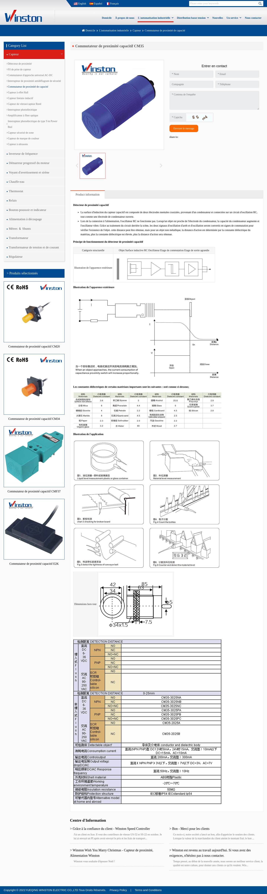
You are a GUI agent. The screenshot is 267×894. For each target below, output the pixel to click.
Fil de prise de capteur (19, 69)
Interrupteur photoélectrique (22, 109)
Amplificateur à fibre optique (23, 115)
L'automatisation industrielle (154, 18)
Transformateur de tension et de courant (34, 247)
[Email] (237, 74)
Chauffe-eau (16, 181)
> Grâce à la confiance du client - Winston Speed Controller (110, 829)
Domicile (107, 18)
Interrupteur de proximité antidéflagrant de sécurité (34, 81)
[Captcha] (177, 117)
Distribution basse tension (191, 18)
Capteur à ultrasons (18, 144)
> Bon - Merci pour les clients (189, 829)
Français (112, 3)
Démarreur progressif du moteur (29, 163)
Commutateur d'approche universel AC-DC (30, 75)
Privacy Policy (118, 890)
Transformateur (18, 238)
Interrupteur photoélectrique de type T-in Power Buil (32, 124)
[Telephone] (237, 84)
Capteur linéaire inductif (20, 98)
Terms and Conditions (148, 890)
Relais (13, 200)
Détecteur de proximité (20, 63)
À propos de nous (124, 18)
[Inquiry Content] (214, 100)
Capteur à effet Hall (18, 92)
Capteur (137, 30)
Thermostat (16, 191)
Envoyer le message (183, 128)
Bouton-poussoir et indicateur (27, 210)
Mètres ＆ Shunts (20, 228)
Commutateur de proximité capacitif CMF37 (34, 491)
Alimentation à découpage (25, 219)
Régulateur (16, 256)
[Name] (191, 74)
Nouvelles (217, 18)
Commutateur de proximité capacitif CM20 (34, 346)
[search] (260, 3)
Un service (232, 18)
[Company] (191, 84)
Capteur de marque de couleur (23, 138)
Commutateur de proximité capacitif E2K (34, 563)
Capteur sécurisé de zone (21, 132)
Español (96, 3)
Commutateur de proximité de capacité (28, 86)
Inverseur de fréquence (23, 153)
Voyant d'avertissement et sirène (29, 172)
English (80, 3)
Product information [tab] (88, 194)
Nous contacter (253, 18)
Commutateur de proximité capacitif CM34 (34, 418)
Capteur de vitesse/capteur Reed (24, 104)
